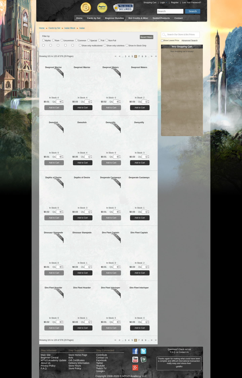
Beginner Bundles (114, 18)
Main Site (46, 355)
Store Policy (75, 368)
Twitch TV (101, 368)
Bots (71, 357)
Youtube (100, 365)
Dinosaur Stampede (53, 232)
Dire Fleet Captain (110, 232)
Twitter (99, 363)
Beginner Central (49, 357)
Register (175, 2)
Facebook (101, 360)
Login (163, 2)
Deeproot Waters (111, 67)
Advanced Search (190, 40)
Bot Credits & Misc (138, 18)
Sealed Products (161, 18)
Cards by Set (93, 18)
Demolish (53, 122)
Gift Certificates (77, 360)
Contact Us (102, 357)
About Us (46, 363)
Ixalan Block (69, 28)
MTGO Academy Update (54, 360)
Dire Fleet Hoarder (53, 288)
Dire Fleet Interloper (110, 288)
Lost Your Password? (191, 2)
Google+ (100, 371)
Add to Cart (54, 107)
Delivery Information (79, 363)
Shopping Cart (150, 2)
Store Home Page (78, 355)
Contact (178, 18)
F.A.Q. (44, 368)
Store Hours (75, 365)
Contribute (101, 355)
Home (79, 18)
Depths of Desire (53, 177)
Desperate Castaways (110, 177)
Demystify (110, 122)
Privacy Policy (48, 365)
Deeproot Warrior (53, 67)
